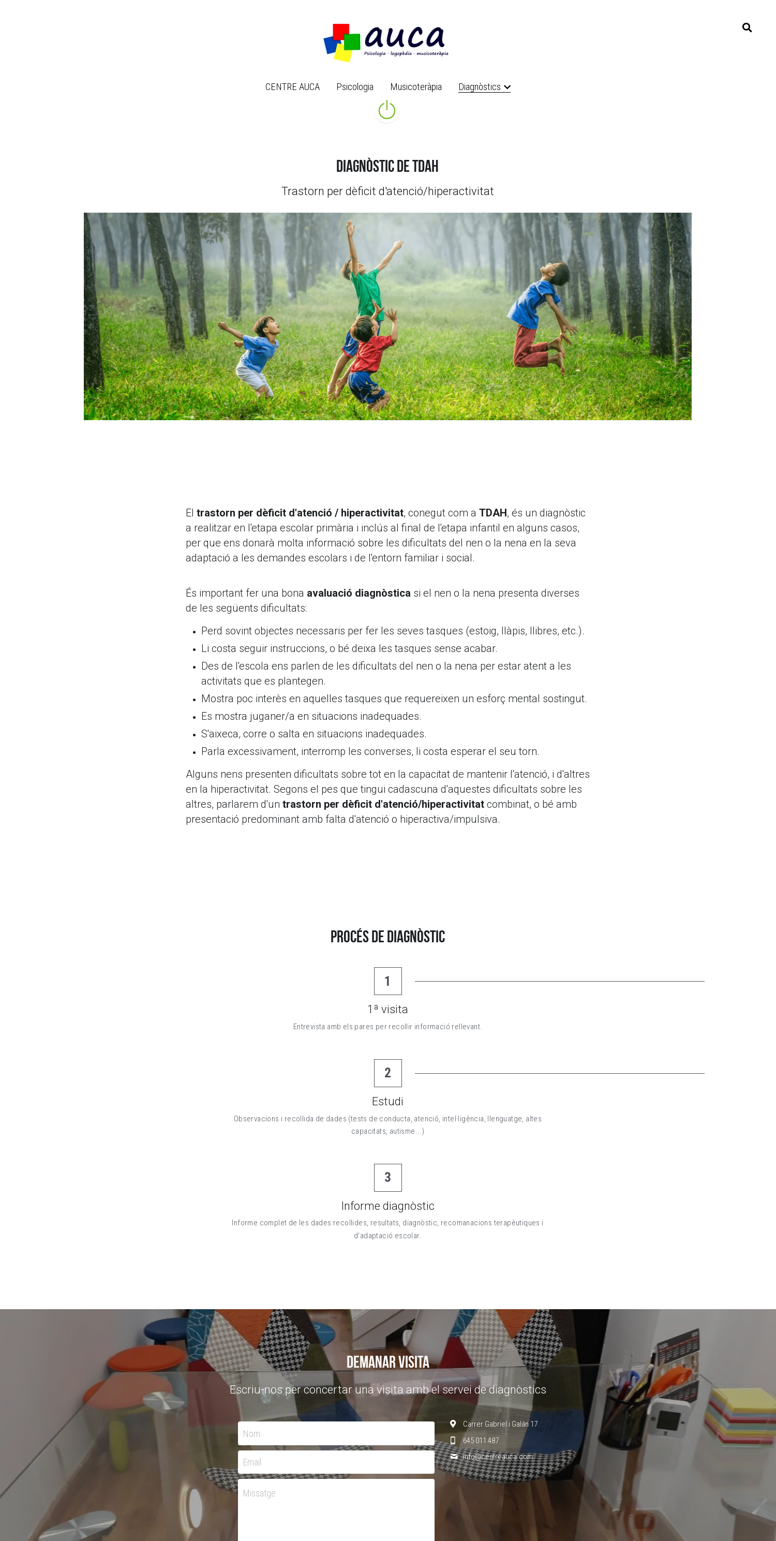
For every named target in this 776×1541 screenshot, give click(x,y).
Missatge (259, 1337)
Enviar (336, 1411)
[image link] (387, 40)
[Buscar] (747, 28)
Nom (251, 1277)
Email (252, 1305)
